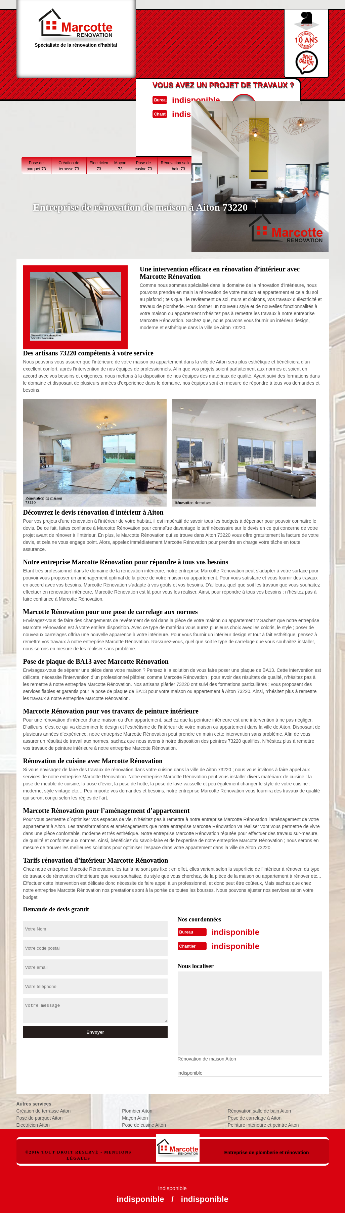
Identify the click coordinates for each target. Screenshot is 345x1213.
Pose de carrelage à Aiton (255, 1116)
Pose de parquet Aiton (39, 1116)
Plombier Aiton (137, 1109)
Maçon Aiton (135, 1116)
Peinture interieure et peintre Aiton (263, 1123)
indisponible (188, 99)
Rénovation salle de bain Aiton (259, 1109)
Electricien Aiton (33, 1123)
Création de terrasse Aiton (43, 1109)
